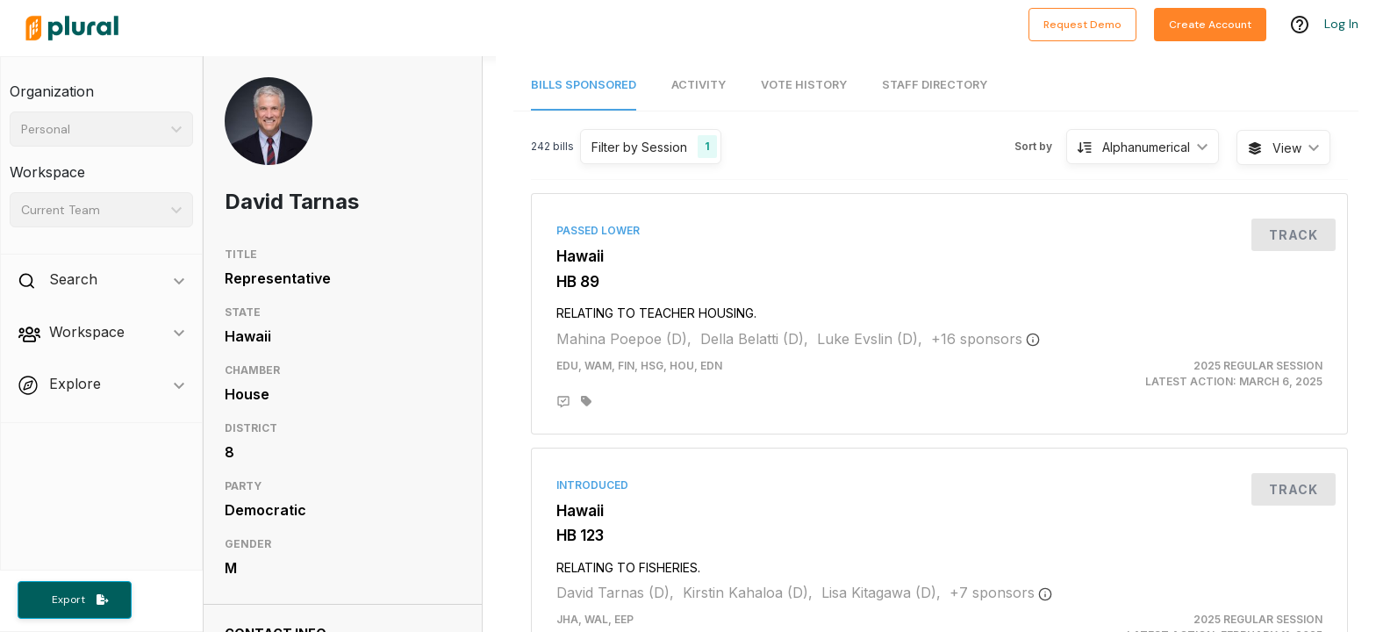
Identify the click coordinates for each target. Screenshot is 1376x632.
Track (1293, 234)
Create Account (1210, 25)
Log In (1341, 24)
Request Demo (1082, 25)
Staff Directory (934, 84)
